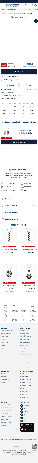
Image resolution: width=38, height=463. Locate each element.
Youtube (24, 411)
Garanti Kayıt (23, 330)
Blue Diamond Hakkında (6, 330)
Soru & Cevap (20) (31, 89)
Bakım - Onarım (23, 357)
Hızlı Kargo (30, 9)
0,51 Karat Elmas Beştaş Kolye (29, 249)
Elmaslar (10, 13)
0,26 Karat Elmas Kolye (9, 286)
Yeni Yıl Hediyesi (4, 413)
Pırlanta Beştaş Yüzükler (25, 385)
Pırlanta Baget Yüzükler (25, 382)
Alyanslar (22, 388)
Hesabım (3, 373)
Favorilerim (3, 382)
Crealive (16, 446)
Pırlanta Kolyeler (23, 391)
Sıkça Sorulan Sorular (24, 333)
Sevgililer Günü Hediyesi (6, 404)
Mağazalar (3, 345)
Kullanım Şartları (24, 345)
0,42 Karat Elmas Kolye (29, 286)
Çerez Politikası (23, 351)
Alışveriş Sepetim (5, 379)
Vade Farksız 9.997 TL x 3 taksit (30, 65)
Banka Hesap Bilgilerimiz (26, 363)
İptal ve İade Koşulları (25, 342)
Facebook (24, 408)
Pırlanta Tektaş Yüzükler (25, 379)
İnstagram (24, 405)
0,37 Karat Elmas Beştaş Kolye (9, 249)
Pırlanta (22, 373)
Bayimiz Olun (4, 339)
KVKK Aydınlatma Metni (25, 360)
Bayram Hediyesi (4, 425)
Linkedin (24, 418)
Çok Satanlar (22, 9)
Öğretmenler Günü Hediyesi (7, 422)
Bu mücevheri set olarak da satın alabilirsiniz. (19, 122)
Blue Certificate (4, 336)
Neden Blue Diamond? (6, 333)
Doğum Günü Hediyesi (6, 416)
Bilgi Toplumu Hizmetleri (26, 354)
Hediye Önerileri (4, 419)
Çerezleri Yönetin (4, 342)
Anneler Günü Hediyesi (6, 410)
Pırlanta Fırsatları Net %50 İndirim (9, 9)
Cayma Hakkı (23, 348)
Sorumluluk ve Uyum (24, 366)
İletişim (2, 348)
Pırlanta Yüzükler (24, 376)
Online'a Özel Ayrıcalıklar (25, 336)
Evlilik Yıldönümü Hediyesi (7, 407)
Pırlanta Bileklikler (24, 397)
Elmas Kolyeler (17, 13)
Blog (23, 421)
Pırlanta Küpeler (23, 394)
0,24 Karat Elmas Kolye (27, 13)
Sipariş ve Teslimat (24, 339)
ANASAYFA (4, 13)
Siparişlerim (3, 376)
